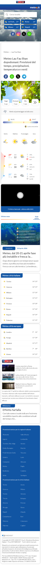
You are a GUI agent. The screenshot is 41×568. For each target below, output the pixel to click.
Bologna (23, 498)
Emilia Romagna (8, 448)
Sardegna (24, 475)
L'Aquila (23, 512)
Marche (23, 448)
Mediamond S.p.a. (19, 556)
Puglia (22, 466)
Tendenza (9, 248)
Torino (5, 485)
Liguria (5, 439)
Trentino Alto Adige (9, 444)
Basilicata (6, 471)
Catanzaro (24, 521)
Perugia (5, 507)
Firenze (23, 503)
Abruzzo (23, 462)
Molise (5, 466)
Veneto (23, 444)
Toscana (23, 453)
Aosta (22, 485)
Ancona (5, 503)
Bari (22, 516)
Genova (5, 489)
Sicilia (4, 475)
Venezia (23, 494)
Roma (22, 507)
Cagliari (23, 525)
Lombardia (24, 439)
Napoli (5, 512)
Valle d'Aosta (25, 435)
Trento (5, 494)
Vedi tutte (37, 217)
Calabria (23, 471)
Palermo (5, 525)
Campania (6, 462)
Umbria (5, 457)
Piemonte (6, 435)
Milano (23, 489)
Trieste (5, 498)
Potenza (5, 521)
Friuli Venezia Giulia (9, 453)
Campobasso (7, 516)
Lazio (22, 457)
